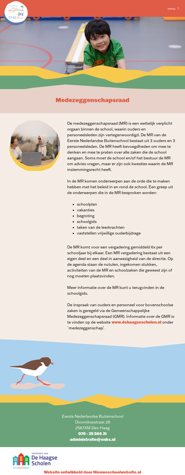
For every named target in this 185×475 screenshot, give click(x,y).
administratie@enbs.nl (92, 439)
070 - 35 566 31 (92, 433)
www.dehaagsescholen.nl (136, 322)
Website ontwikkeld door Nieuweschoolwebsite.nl (92, 472)
